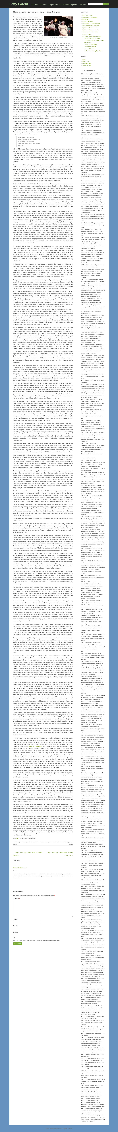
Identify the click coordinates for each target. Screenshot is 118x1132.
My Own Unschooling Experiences (93, 51)
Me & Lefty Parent (87, 15)
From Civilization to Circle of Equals (94, 40)
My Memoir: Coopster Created (91, 30)
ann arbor (46, 842)
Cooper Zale (23, 842)
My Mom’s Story (87, 34)
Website (15, 932)
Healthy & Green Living (90, 44)
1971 (41, 842)
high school (58, 842)
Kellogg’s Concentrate (35, 746)
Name (15, 919)
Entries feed (86, 61)
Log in (84, 59)
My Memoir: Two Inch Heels (90, 32)
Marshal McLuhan (89, 49)
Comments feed (87, 63)
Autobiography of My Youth (90, 17)
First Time (85, 19)
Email (15, 926)
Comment (16, 898)
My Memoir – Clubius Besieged (91, 23)
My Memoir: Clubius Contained (91, 25)
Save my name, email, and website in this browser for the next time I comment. (36, 940)
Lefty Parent (18, 4)
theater (15, 844)
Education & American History (92, 38)
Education (30, 842)
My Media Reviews (88, 21)
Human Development (90, 46)
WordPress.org (87, 65)
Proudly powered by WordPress (54, 1128)
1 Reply (71, 844)
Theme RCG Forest (67, 1128)
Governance (87, 42)
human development (66, 842)
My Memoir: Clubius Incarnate (91, 28)
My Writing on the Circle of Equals (92, 36)
